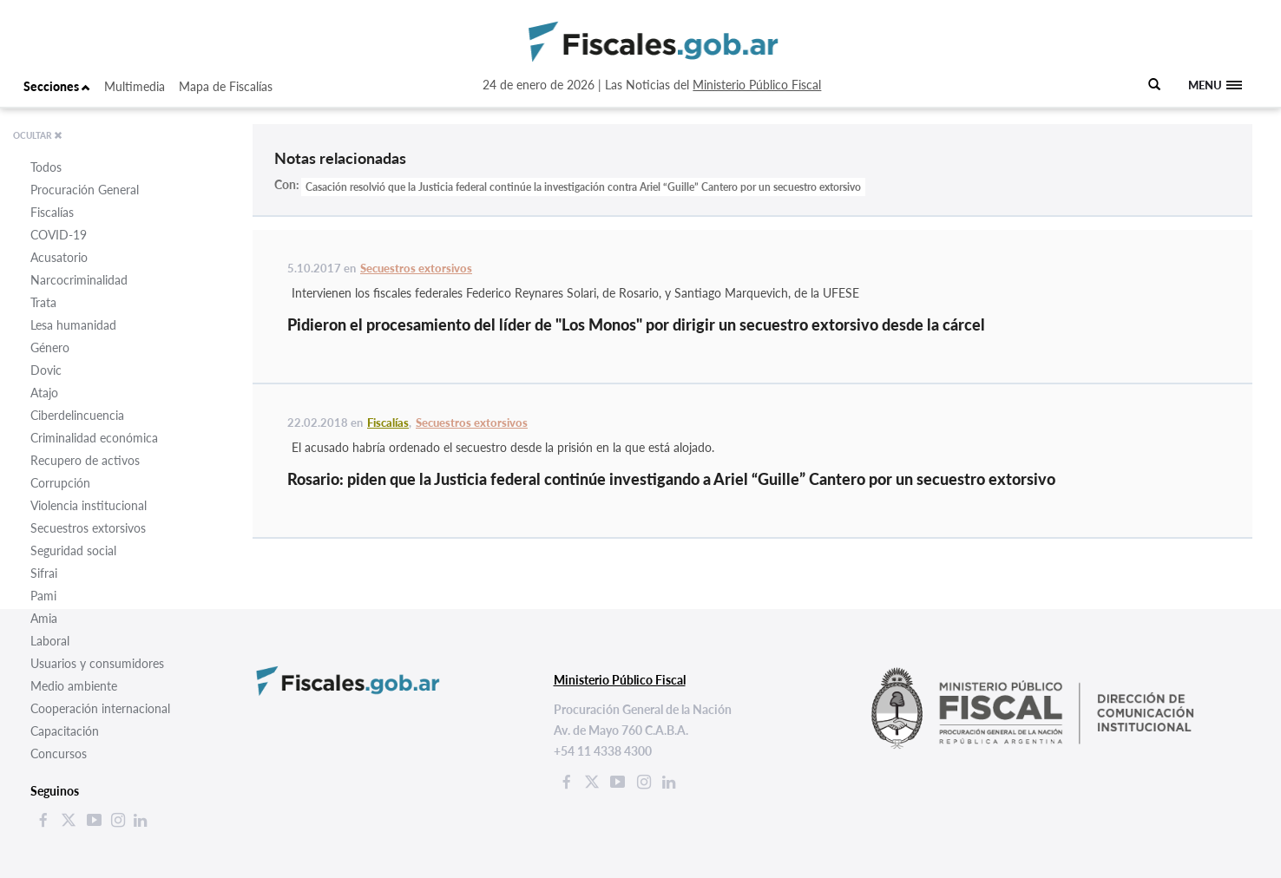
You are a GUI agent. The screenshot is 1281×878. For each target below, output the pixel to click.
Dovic (46, 370)
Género (49, 347)
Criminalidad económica (94, 437)
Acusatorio (59, 257)
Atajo (44, 392)
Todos (46, 167)
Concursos (58, 753)
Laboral (49, 640)
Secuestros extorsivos (88, 528)
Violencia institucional (88, 505)
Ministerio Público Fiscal (757, 84)
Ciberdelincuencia (77, 415)
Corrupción (60, 482)
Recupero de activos (85, 460)
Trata (43, 302)
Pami (43, 595)
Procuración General (84, 189)
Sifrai (43, 573)
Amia (43, 618)
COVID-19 (58, 234)
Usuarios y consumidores (97, 663)
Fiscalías (52, 212)
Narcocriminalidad (79, 279)
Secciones (56, 86)
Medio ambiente (73, 685)
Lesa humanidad (73, 325)
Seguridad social (73, 550)
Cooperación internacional (100, 708)
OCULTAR (37, 135)
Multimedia (134, 86)
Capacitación (64, 731)
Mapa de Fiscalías (226, 86)
